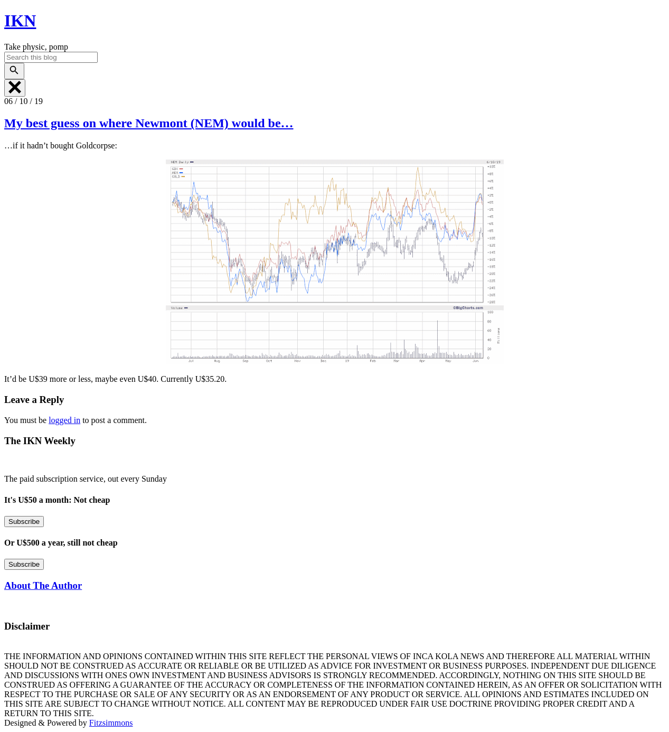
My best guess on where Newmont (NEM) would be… (149, 123)
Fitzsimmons (111, 722)
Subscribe (24, 521)
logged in (64, 420)
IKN (20, 20)
